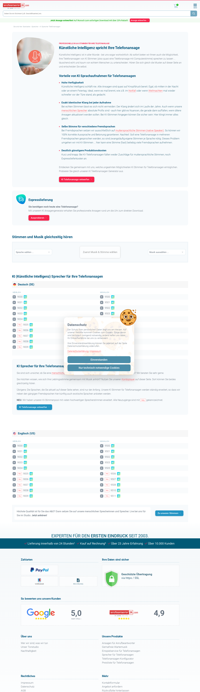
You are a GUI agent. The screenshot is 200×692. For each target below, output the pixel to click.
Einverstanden (99, 359)
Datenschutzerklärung (77, 351)
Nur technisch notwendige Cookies (99, 367)
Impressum (95, 351)
